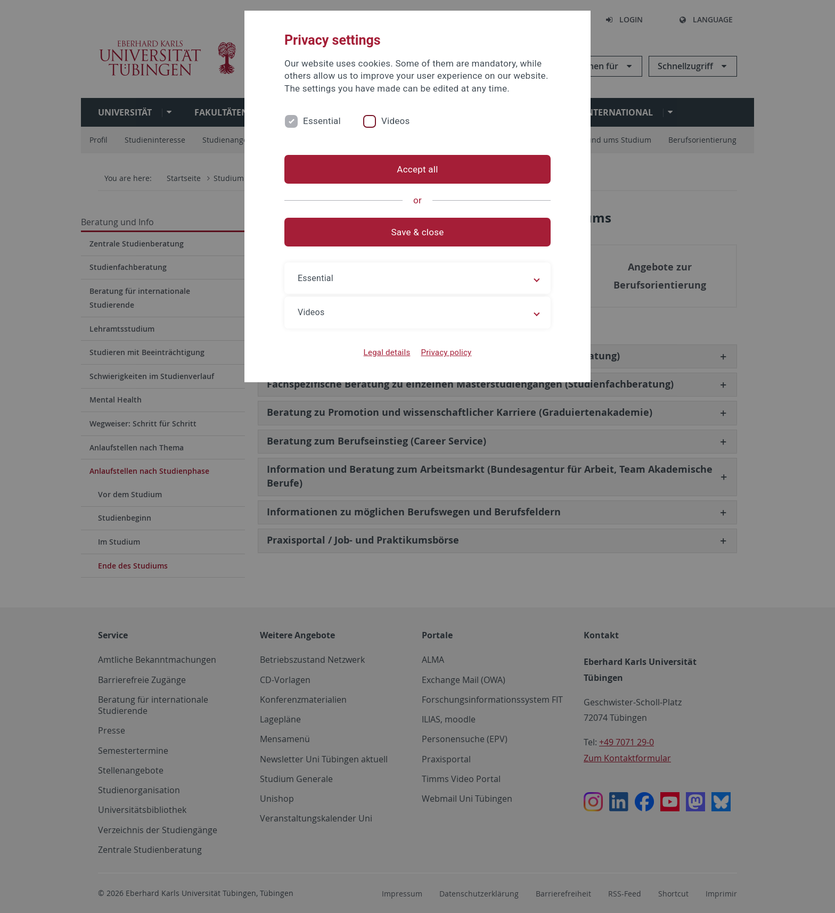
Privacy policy (446, 352)
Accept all (417, 169)
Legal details (387, 352)
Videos (395, 121)
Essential (322, 121)
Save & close (417, 232)
